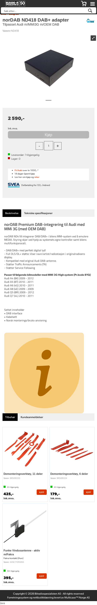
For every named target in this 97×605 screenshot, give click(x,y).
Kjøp (48, 135)
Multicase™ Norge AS (77, 597)
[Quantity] (48, 145)
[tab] (12, 213)
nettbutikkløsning (43, 597)
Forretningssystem (18, 597)
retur (36, 177)
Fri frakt (18, 170)
